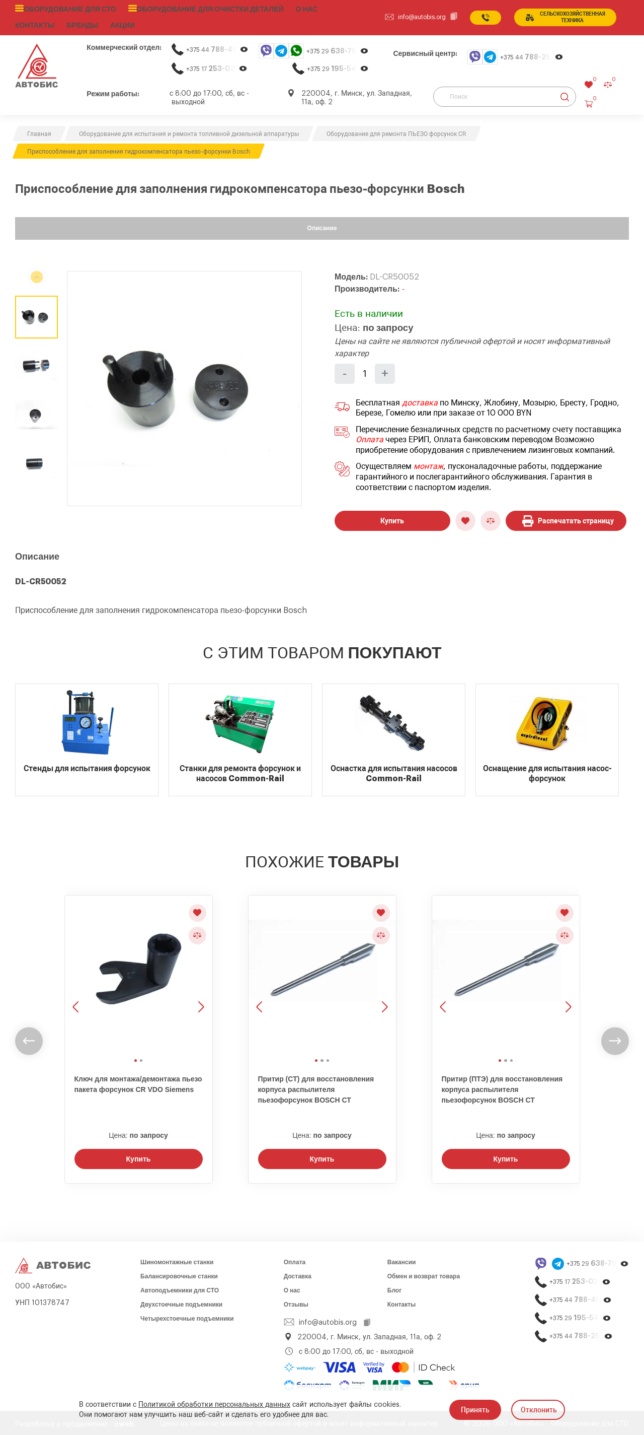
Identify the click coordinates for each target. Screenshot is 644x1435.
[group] (184, 386)
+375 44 (217, 47)
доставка (420, 400)
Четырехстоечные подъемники (187, 1316)
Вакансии (401, 1260)
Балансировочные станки (179, 1274)
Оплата (369, 437)
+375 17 (217, 66)
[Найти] (564, 94)
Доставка (297, 1274)
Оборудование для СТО (66, 9)
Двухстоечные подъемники (181, 1302)
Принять (475, 1410)
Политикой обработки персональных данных (214, 1404)
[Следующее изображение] (200, 972)
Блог (394, 1288)
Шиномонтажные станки (176, 1260)
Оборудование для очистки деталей (196, 9)
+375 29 (337, 48)
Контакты (401, 1302)
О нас (287, 9)
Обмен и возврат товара (423, 1274)
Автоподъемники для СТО (179, 1288)
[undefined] (29, 1038)
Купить (392, 518)
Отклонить (539, 1410)
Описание (322, 226)
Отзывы (296, 1302)
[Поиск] (504, 94)
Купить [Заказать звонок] (138, 1156)
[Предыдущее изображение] (77, 972)
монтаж (428, 464)
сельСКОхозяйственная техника (563, 16)
